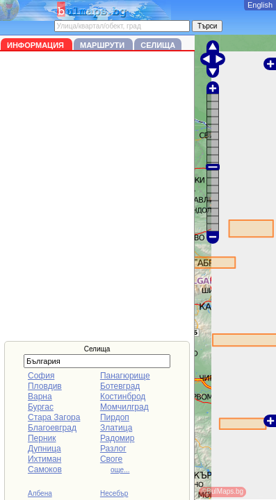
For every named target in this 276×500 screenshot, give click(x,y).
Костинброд (122, 396)
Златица (116, 428)
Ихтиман (44, 459)
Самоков (45, 469)
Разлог (113, 448)
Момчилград (124, 407)
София (41, 376)
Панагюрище (125, 376)
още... (120, 470)
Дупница (44, 448)
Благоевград (52, 428)
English (260, 5)
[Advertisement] (138, 196)
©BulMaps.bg (222, 491)
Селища (157, 45)
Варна (40, 396)
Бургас (41, 407)
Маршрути (103, 45)
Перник (42, 438)
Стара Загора (54, 417)
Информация (36, 45)
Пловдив (45, 386)
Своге (111, 459)
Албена (40, 493)
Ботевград (120, 386)
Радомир (117, 438)
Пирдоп (114, 417)
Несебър (114, 493)
